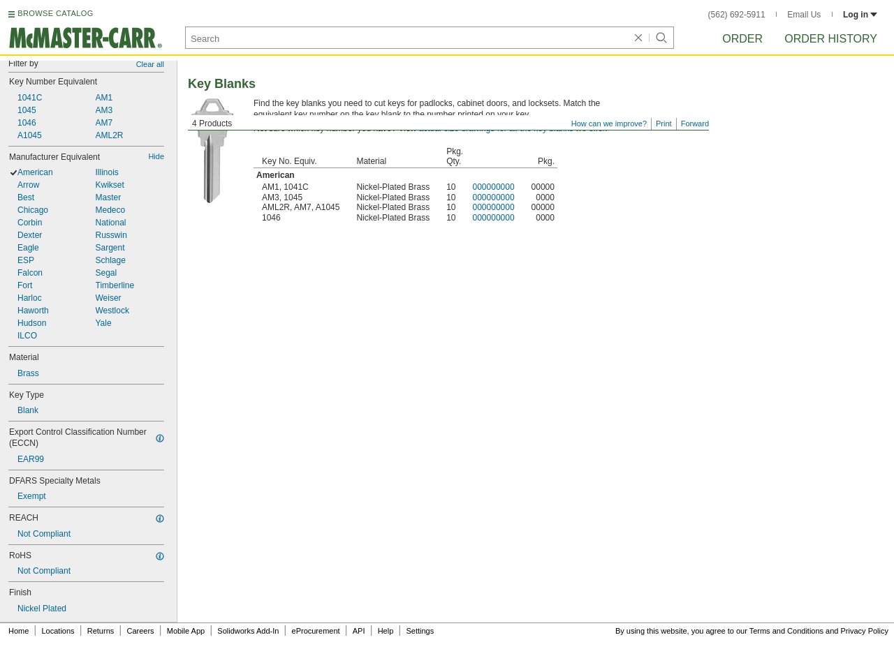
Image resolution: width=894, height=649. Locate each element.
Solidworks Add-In (248, 631)
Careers (140, 631)
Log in (860, 15)
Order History (830, 39)
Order (742, 39)
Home (18, 631)
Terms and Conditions (786, 631)
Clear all (150, 64)
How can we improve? (609, 123)
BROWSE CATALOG (55, 13)
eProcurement (316, 631)
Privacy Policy (864, 631)
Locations (58, 631)
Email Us (804, 15)
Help (386, 631)
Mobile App (186, 631)
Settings (420, 631)
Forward (695, 123)
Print (664, 123)
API (359, 631)
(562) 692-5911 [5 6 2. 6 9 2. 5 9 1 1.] (736, 15)
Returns (101, 631)
